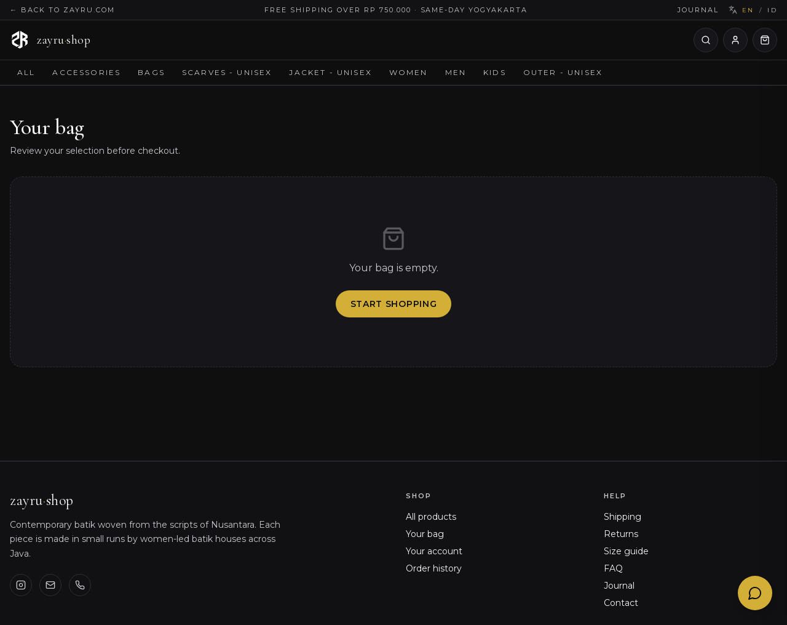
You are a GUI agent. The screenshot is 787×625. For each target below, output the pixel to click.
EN (748, 10)
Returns (621, 533)
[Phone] (80, 585)
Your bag (425, 533)
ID (772, 10)
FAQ (613, 568)
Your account (434, 551)
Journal (698, 10)
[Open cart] (765, 40)
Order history (434, 568)
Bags (151, 72)
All (26, 72)
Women (408, 72)
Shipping (622, 516)
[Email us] (50, 585)
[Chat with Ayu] (755, 593)
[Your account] (735, 40)
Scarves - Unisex (227, 72)
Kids (494, 72)
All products (431, 516)
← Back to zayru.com (62, 10)
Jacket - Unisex (330, 72)
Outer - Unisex (563, 72)
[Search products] (706, 40)
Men (455, 72)
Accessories (86, 72)
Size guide (626, 551)
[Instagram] (21, 585)
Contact (621, 602)
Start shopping (393, 303)
